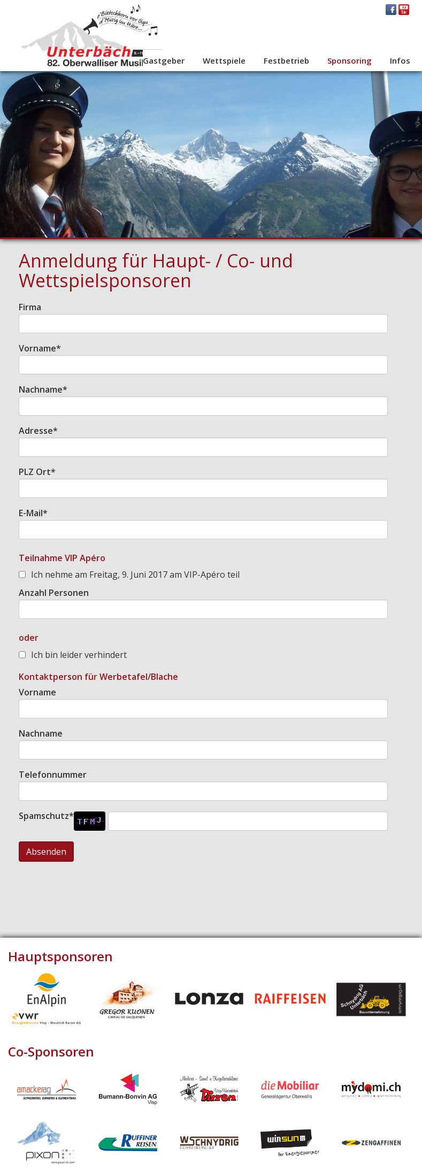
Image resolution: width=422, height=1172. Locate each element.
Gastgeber (164, 60)
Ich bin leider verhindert (79, 655)
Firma (30, 307)
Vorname (40, 348)
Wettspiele (224, 60)
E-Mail (33, 513)
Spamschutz (46, 815)
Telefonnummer (53, 774)
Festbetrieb (286, 60)
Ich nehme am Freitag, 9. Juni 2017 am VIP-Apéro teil (135, 574)
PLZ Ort (37, 472)
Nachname (43, 389)
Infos (400, 60)
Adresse (38, 430)
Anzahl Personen (54, 592)
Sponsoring (349, 60)
